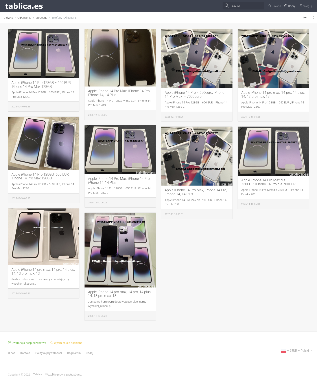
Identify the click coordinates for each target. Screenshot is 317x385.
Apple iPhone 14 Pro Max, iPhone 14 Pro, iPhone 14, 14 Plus (119, 93)
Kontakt (25, 353)
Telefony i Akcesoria (64, 17)
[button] (296, 351)
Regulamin (74, 353)
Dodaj (89, 353)
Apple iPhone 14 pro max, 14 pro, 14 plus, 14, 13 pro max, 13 (273, 94)
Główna (8, 17)
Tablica (37, 374)
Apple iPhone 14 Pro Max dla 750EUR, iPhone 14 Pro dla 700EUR (268, 182)
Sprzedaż (41, 17)
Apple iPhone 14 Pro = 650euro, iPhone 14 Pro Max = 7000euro (194, 94)
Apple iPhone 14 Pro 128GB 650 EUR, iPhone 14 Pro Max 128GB (40, 176)
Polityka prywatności (48, 353)
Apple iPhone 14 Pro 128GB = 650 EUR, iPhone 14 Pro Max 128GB (41, 85)
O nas (11, 353)
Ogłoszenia (24, 17)
